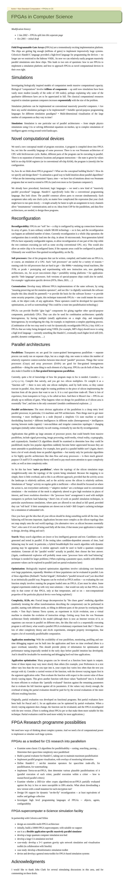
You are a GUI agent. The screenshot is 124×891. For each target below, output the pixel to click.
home (13, 9)
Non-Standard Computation (29, 9)
